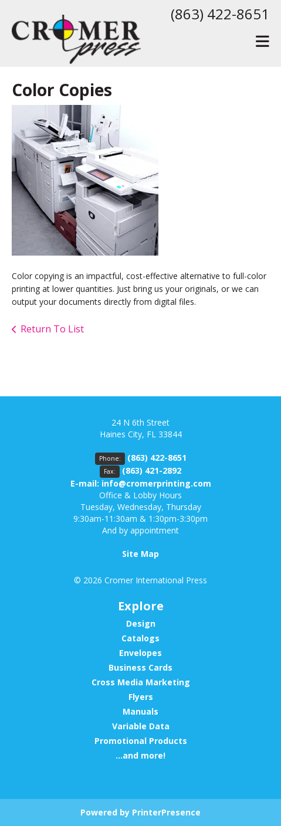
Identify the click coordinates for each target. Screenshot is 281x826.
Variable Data (141, 726)
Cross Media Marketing (141, 682)
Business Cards (140, 667)
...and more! (140, 755)
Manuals (140, 711)
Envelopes (140, 652)
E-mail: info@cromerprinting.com (140, 483)
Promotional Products (140, 740)
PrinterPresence (166, 812)
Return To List (52, 328)
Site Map (140, 553)
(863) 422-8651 (220, 13)
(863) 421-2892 (151, 470)
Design (140, 623)
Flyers (140, 696)
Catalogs (140, 638)
